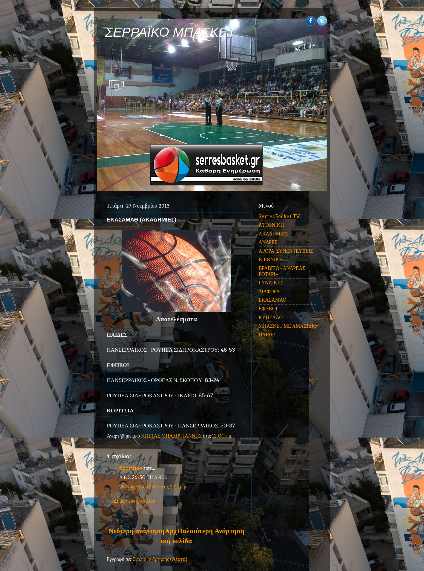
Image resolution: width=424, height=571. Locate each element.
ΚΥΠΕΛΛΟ (271, 317)
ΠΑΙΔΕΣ (267, 334)
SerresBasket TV (279, 216)
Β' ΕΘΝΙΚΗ (271, 259)
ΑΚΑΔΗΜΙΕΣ (273, 234)
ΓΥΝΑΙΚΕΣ (271, 283)
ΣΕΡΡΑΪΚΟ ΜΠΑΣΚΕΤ (170, 32)
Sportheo (130, 468)
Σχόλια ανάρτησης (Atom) (160, 559)
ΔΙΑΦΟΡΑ (269, 291)
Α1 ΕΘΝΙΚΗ (271, 225)
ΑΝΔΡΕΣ (268, 242)
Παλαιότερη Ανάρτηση (210, 531)
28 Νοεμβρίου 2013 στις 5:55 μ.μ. (153, 487)
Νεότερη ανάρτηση (136, 531)
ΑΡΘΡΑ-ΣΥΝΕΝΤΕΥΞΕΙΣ (286, 251)
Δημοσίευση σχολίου (134, 501)
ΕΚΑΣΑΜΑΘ (273, 300)
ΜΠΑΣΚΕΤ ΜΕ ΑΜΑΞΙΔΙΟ (288, 326)
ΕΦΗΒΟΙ (268, 308)
